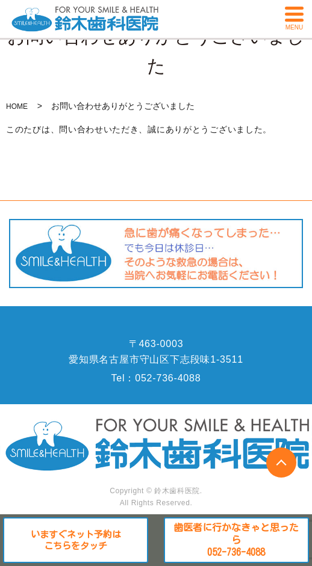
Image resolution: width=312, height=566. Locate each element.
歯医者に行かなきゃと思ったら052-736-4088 (236, 540)
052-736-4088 (168, 378)
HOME (17, 106)
